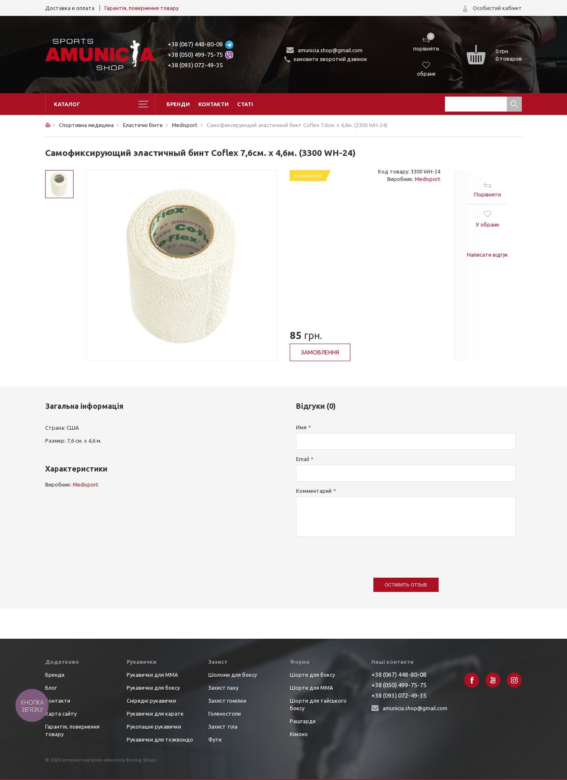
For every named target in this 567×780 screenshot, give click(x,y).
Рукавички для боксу (153, 688)
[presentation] (359, 553)
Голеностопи (224, 713)
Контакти (213, 104)
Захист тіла (223, 726)
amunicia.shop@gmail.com (330, 50)
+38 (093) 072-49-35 (195, 65)
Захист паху (223, 688)
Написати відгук (487, 254)
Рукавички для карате (155, 713)
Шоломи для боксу (232, 675)
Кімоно (299, 734)
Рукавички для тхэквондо (160, 739)
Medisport (427, 179)
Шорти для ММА (311, 688)
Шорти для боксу (312, 675)
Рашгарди (303, 721)
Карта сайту (61, 713)
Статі (245, 104)
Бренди (178, 104)
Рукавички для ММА (152, 675)
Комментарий (314, 491)
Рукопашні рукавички (154, 726)
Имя (301, 427)
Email (302, 459)
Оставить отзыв (406, 584)
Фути (215, 739)
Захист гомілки (227, 701)
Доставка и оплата (69, 8)
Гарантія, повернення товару (142, 8)
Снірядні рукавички (151, 701)
